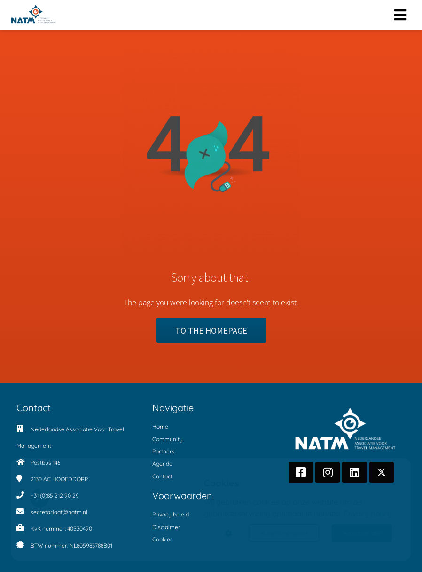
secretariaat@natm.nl (59, 512)
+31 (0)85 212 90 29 (55, 495)
